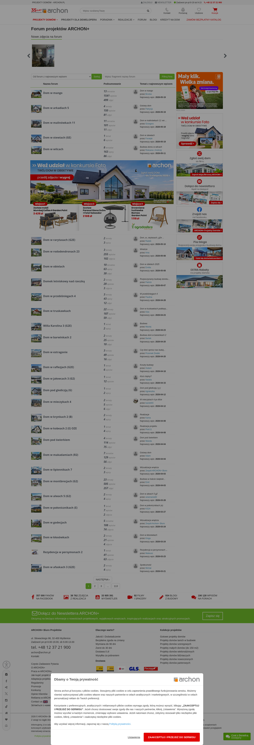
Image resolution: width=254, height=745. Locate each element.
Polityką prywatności (120, 724)
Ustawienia (134, 737)
